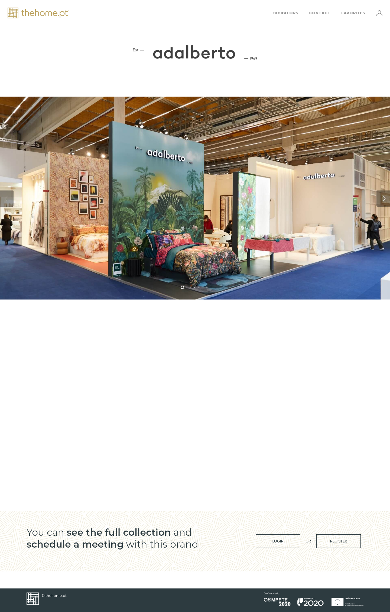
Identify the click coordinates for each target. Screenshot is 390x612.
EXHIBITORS (285, 13)
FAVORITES (353, 13)
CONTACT (319, 13)
